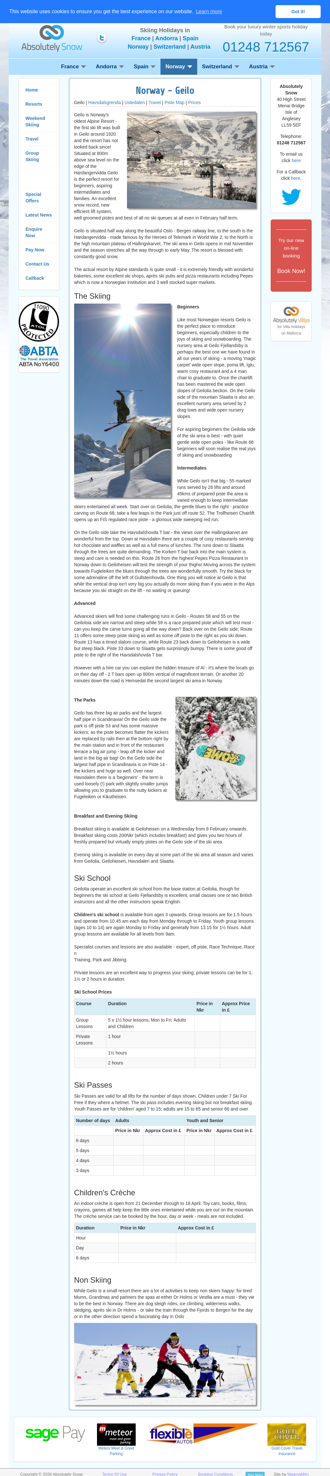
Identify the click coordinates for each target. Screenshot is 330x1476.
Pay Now (34, 249)
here (296, 160)
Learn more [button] (209, 11)
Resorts (33, 103)
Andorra (166, 38)
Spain (191, 38)
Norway (138, 46)
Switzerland (169, 46)
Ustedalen (134, 102)
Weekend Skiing (35, 121)
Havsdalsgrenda (104, 102)
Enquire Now (33, 232)
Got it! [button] (298, 11)
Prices (194, 102)
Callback (34, 277)
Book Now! (291, 255)
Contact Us (37, 263)
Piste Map (174, 102)
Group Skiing (32, 156)
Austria (200, 46)
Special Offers (33, 197)
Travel (31, 138)
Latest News (38, 214)
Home (31, 89)
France (140, 38)
